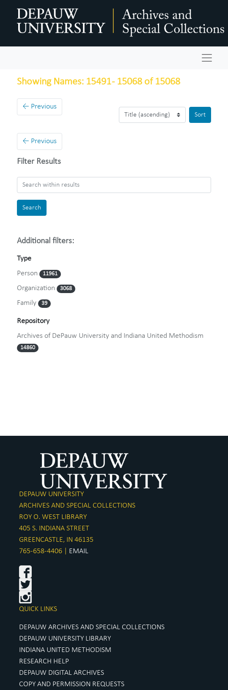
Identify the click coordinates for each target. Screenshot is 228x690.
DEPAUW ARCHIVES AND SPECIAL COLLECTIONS (92, 627)
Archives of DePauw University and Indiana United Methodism (110, 336)
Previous (39, 107)
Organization (37, 288)
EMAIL (78, 551)
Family (27, 303)
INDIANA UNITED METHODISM (65, 650)
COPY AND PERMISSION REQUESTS (71, 684)
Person (28, 273)
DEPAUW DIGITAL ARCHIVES (61, 673)
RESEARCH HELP (44, 661)
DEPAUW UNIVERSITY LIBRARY (65, 639)
